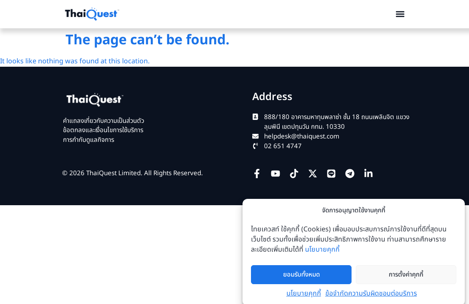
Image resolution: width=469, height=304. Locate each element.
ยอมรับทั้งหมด (301, 280)
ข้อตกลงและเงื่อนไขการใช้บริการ (103, 130)
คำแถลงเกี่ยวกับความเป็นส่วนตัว (103, 121)
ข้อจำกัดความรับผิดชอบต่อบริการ (371, 299)
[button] (400, 14)
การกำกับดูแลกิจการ (88, 140)
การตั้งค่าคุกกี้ (406, 280)
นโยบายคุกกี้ (322, 255)
